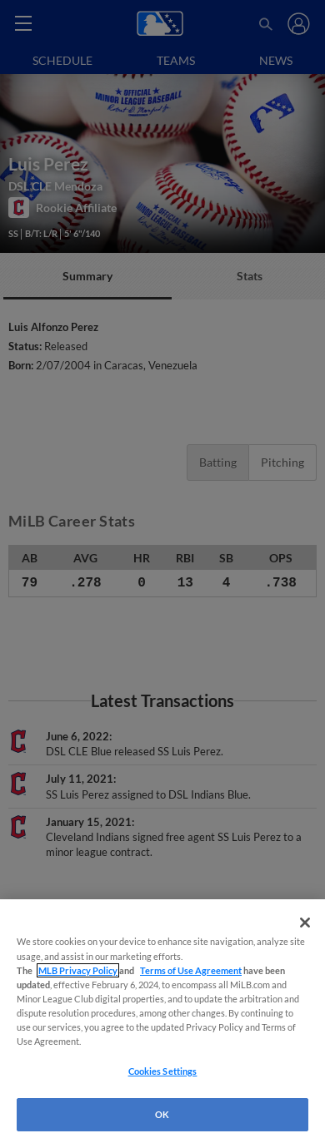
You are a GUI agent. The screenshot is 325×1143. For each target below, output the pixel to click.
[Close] (305, 922)
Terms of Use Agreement (191, 970)
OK (162, 1114)
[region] (162, 1021)
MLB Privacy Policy (78, 970)
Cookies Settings (163, 1071)
